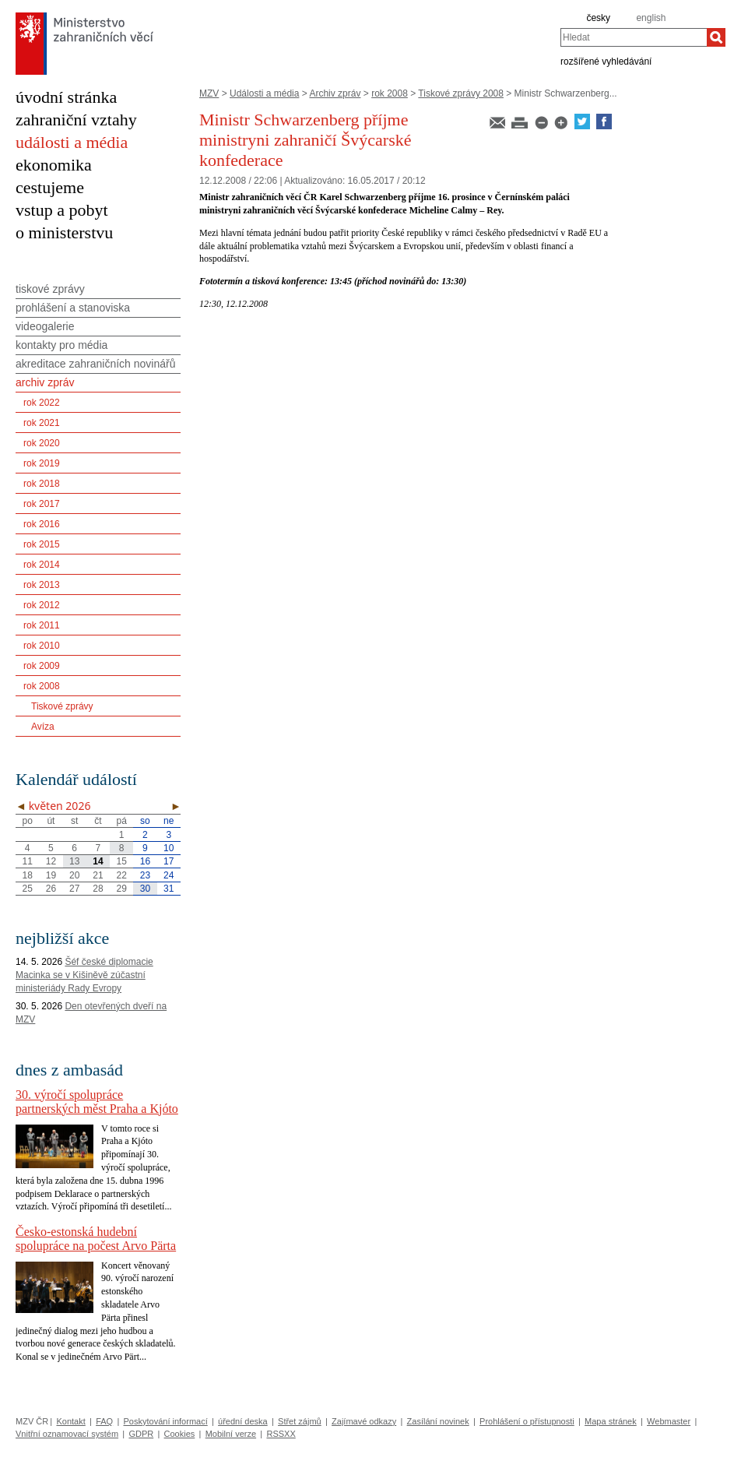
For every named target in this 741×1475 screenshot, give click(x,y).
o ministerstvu (64, 232)
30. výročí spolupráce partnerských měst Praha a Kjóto (97, 1101)
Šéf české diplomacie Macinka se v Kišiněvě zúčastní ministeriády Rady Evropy (84, 975)
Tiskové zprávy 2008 (461, 93)
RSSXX (280, 1433)
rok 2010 (41, 645)
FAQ (104, 1421)
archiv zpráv (45, 382)
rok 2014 (41, 564)
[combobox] (633, 37)
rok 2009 (41, 665)
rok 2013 (41, 584)
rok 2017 (41, 503)
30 (145, 888)
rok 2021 (41, 422)
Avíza (42, 726)
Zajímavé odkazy (364, 1421)
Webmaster (668, 1421)
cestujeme (50, 187)
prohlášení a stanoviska (73, 307)
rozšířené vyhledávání (605, 60)
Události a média (264, 93)
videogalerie (45, 326)
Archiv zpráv (334, 93)
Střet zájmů (299, 1421)
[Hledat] (716, 37)
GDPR (140, 1433)
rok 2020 (41, 443)
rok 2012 (41, 605)
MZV (209, 93)
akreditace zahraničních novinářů (95, 363)
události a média (72, 142)
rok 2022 (41, 402)
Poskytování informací (166, 1421)
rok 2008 (389, 93)
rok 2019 (41, 463)
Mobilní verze (230, 1433)
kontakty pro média (61, 345)
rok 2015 (41, 544)
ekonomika (54, 164)
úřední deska (243, 1421)
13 (74, 861)
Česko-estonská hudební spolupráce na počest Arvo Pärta (96, 1238)
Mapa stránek (611, 1421)
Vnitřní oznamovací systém (67, 1433)
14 (98, 861)
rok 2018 (41, 483)
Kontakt (70, 1421)
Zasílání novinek (438, 1421)
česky (598, 17)
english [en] (650, 17)
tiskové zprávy (50, 289)
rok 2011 (41, 625)
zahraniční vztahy (76, 119)
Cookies (179, 1433)
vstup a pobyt (62, 210)
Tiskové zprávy (62, 706)
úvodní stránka (66, 97)
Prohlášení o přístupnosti (526, 1421)
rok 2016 (41, 524)
